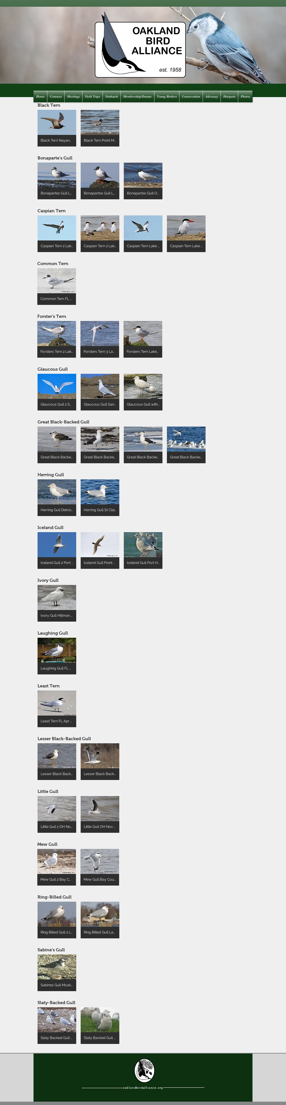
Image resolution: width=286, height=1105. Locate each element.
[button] (57, 128)
